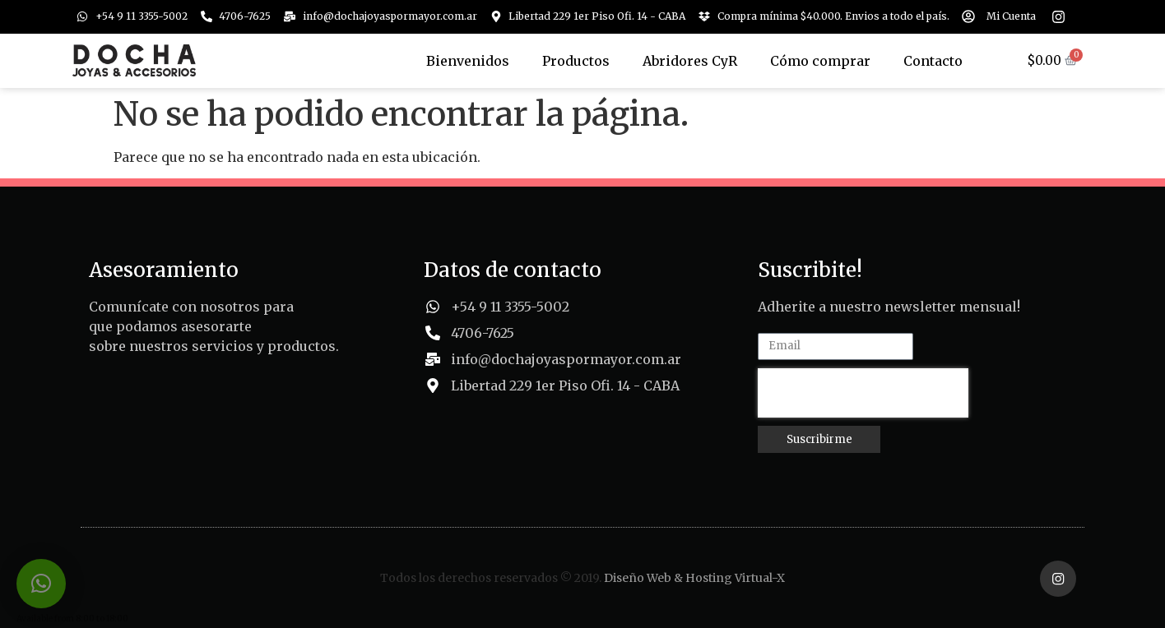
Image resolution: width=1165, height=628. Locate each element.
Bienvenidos (467, 61)
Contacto (933, 61)
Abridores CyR (690, 61)
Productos (576, 61)
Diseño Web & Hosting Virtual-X (694, 577)
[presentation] (863, 393)
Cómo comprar (820, 61)
